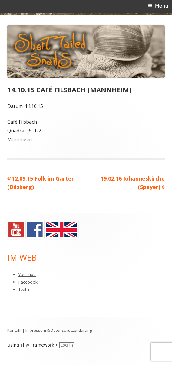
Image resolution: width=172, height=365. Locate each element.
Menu (161, 6)
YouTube (27, 274)
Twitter (25, 289)
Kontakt (14, 330)
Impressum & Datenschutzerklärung (58, 330)
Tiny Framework (37, 345)
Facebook (28, 282)
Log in (66, 345)
